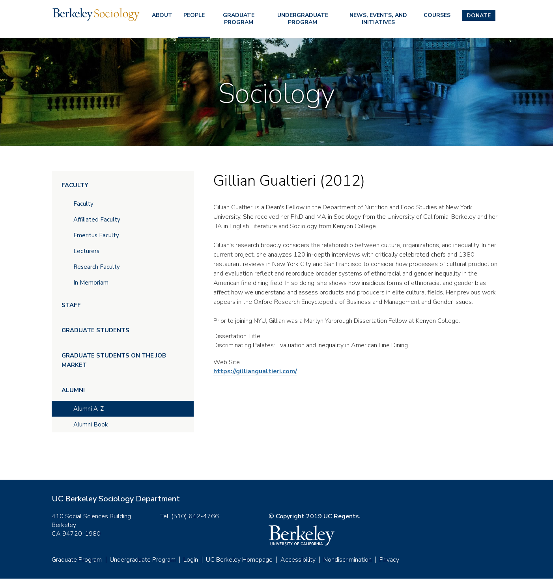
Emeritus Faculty (96, 235)
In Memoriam (90, 283)
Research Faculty (96, 267)
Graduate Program (238, 18)
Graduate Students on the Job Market (114, 360)
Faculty (75, 185)
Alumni (73, 390)
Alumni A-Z (88, 409)
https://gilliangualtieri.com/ (255, 371)
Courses (437, 15)
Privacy (389, 560)
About (162, 15)
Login (190, 560)
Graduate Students (95, 330)
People (194, 15)
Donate (479, 15)
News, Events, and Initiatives (378, 18)
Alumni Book (90, 424)
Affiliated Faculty (96, 219)
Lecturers (86, 251)
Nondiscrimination (347, 560)
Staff (71, 305)
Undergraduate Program (302, 18)
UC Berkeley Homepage (239, 560)
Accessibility (298, 560)
